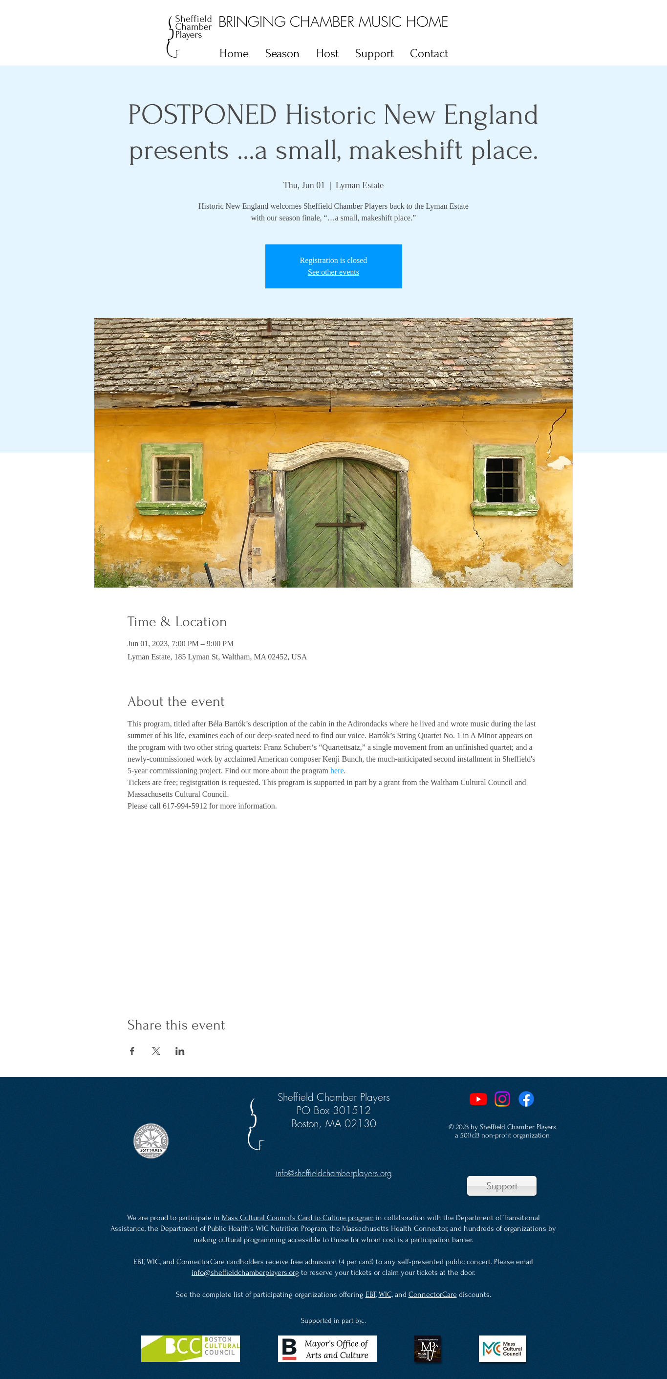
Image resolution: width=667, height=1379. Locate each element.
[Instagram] (502, 1099)
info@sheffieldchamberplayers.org (245, 1272)
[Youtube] (478, 1099)
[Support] (502, 1186)
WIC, (386, 1294)
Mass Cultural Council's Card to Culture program (298, 1217)
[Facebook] (526, 1099)
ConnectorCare (433, 1294)
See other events (333, 272)
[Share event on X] (156, 1051)
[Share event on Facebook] (132, 1051)
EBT (371, 1294)
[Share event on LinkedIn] (180, 1051)
